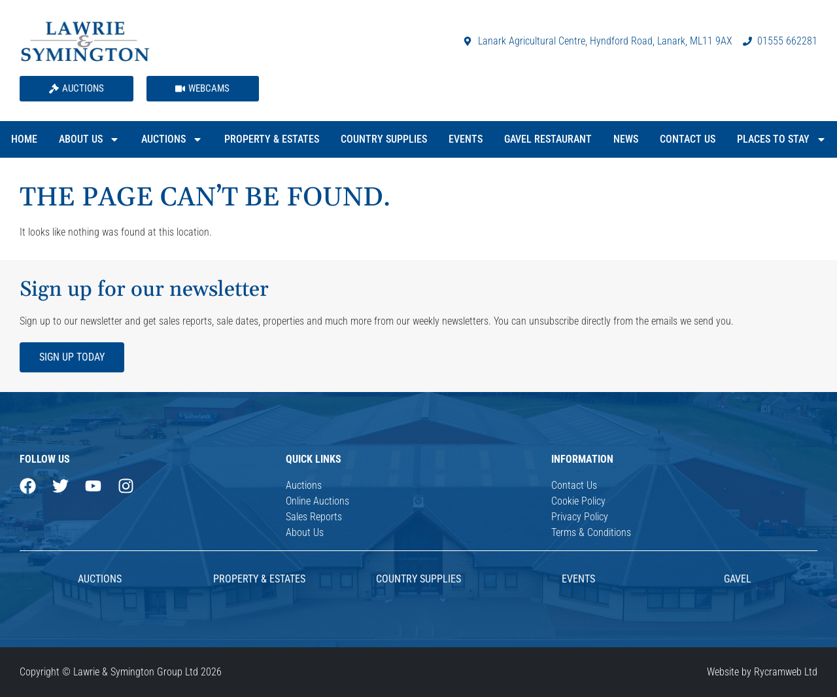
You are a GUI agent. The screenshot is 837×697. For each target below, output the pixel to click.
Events (466, 139)
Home (24, 139)
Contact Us (687, 139)
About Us (89, 139)
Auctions (172, 139)
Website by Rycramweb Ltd (762, 672)
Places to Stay (782, 139)
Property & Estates (271, 139)
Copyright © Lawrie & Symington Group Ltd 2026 (121, 672)
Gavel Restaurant (548, 139)
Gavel (737, 579)
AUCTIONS (100, 579)
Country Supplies (384, 139)
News (625, 139)
